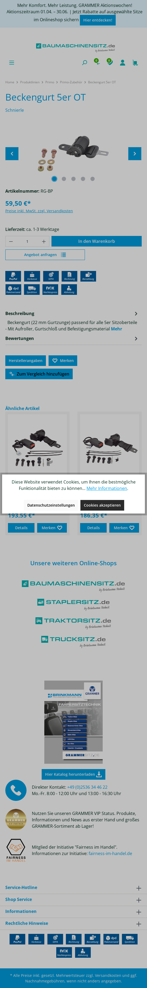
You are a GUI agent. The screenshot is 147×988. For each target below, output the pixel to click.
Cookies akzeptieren (102, 505)
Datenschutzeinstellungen (51, 505)
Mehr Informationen (107, 488)
